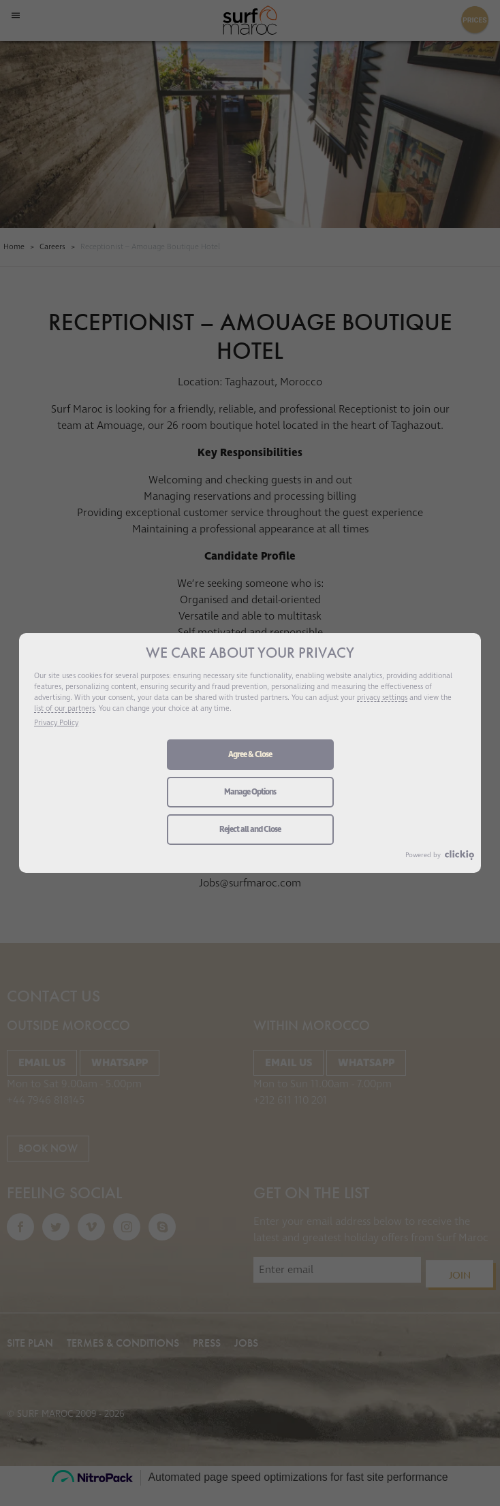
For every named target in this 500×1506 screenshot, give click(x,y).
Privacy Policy (57, 724)
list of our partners (64, 709)
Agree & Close (249, 755)
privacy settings (387, 698)
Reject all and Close (249, 830)
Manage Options (250, 792)
